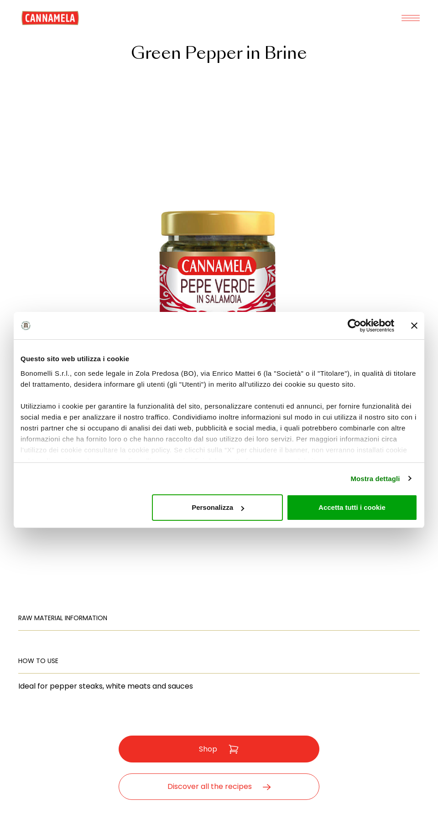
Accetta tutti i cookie (352, 507)
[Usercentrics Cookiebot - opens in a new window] (354, 325)
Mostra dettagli (375, 478)
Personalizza (218, 507)
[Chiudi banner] (414, 325)
